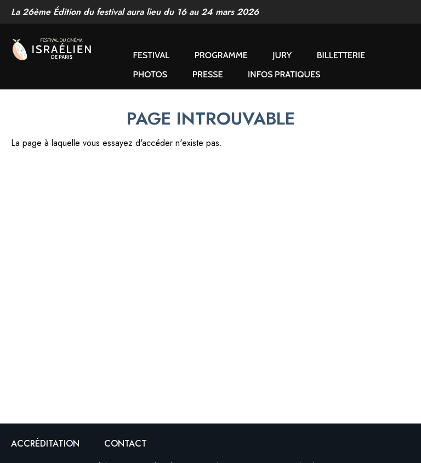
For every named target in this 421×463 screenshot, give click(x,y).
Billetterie (341, 55)
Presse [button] (207, 74)
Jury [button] (282, 55)
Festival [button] (151, 55)
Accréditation (45, 443)
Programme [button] (221, 55)
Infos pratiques (284, 74)
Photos (150, 74)
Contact (125, 443)
